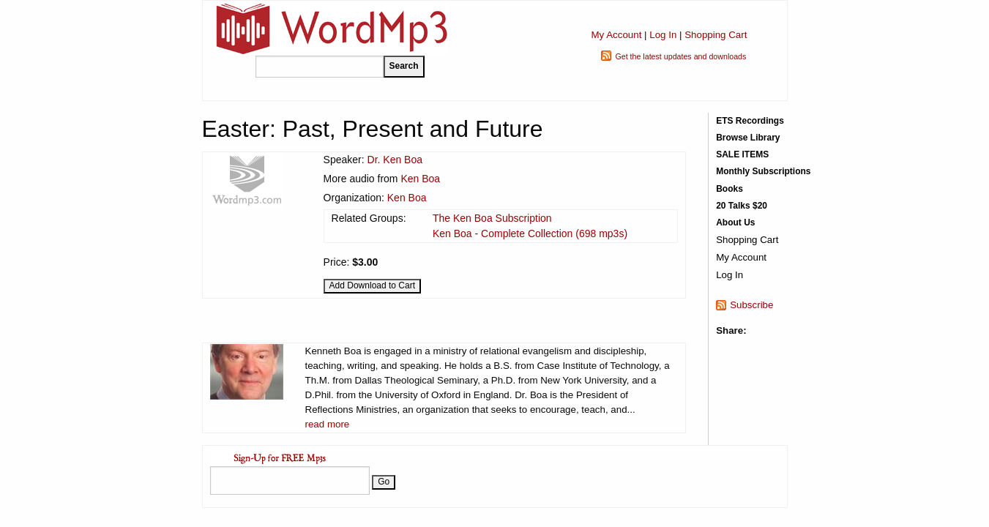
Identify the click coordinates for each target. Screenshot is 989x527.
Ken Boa (420, 178)
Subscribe (751, 304)
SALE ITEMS (742, 154)
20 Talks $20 (741, 206)
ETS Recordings (750, 121)
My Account (616, 34)
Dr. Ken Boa (395, 159)
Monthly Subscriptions (763, 171)
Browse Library (748, 137)
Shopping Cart (715, 34)
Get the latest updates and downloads (680, 56)
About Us (735, 222)
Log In (662, 34)
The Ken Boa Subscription (492, 218)
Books (729, 189)
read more (327, 424)
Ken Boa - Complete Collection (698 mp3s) (530, 233)
